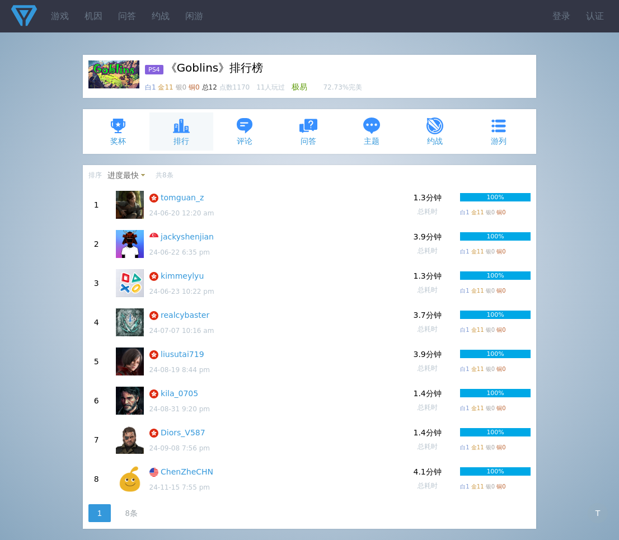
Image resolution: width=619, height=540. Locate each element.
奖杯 (118, 131)
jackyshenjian (187, 236)
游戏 (60, 16)
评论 (245, 131)
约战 (161, 16)
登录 (561, 16)
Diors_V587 (183, 432)
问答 (127, 16)
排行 (181, 131)
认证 (595, 16)
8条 (131, 513)
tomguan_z (182, 197)
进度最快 (123, 175)
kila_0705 (179, 393)
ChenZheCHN (187, 471)
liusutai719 (182, 354)
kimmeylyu (182, 275)
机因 (93, 16)
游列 (499, 131)
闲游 (194, 16)
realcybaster (185, 315)
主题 (372, 131)
